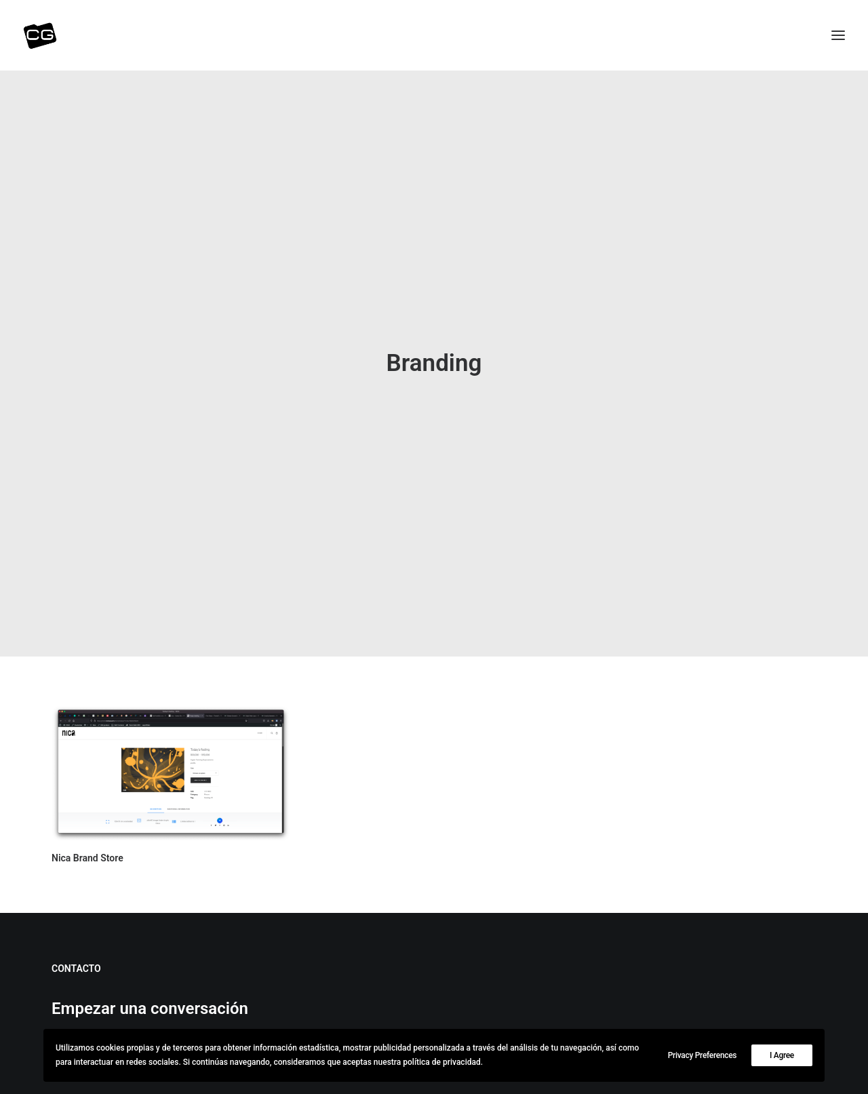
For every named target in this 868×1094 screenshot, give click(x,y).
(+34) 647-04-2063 (107, 1017)
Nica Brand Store (87, 822)
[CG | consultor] (40, 35)
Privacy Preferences (702, 1055)
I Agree (782, 1055)
